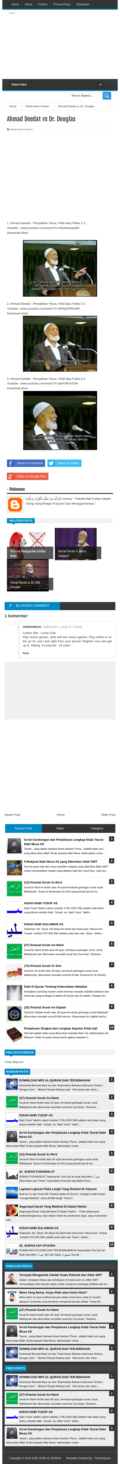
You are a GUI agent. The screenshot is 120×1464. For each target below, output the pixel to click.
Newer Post (12, 814)
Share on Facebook (25, 463)
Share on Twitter (63, 463)
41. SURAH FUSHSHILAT (37, 1171)
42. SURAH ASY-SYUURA (37, 1245)
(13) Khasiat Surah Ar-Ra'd (38, 1154)
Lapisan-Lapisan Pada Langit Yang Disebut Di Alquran (58, 1189)
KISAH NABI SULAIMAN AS (38, 1228)
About (28, 4)
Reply (26, 653)
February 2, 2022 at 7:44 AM (62, 627)
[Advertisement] (78, 44)
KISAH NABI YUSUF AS (36, 1115)
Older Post (108, 814)
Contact (42, 4)
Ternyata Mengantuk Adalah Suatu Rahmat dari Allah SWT (60, 1275)
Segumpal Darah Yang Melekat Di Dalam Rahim (53, 1206)
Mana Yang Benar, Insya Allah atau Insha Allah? (53, 1292)
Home (15, 4)
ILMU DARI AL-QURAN (46, 1458)
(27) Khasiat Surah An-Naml (39, 1098)
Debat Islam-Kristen (21, 129)
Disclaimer (82, 4)
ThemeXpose (102, 1458)
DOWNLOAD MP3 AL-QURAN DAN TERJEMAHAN (54, 1080)
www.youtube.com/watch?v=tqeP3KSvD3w (49, 383)
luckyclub (50, 645)
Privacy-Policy (62, 4)
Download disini (17, 232)
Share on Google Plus (26, 476)
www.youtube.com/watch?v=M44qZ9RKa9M (49, 308)
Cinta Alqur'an (14, 1062)
